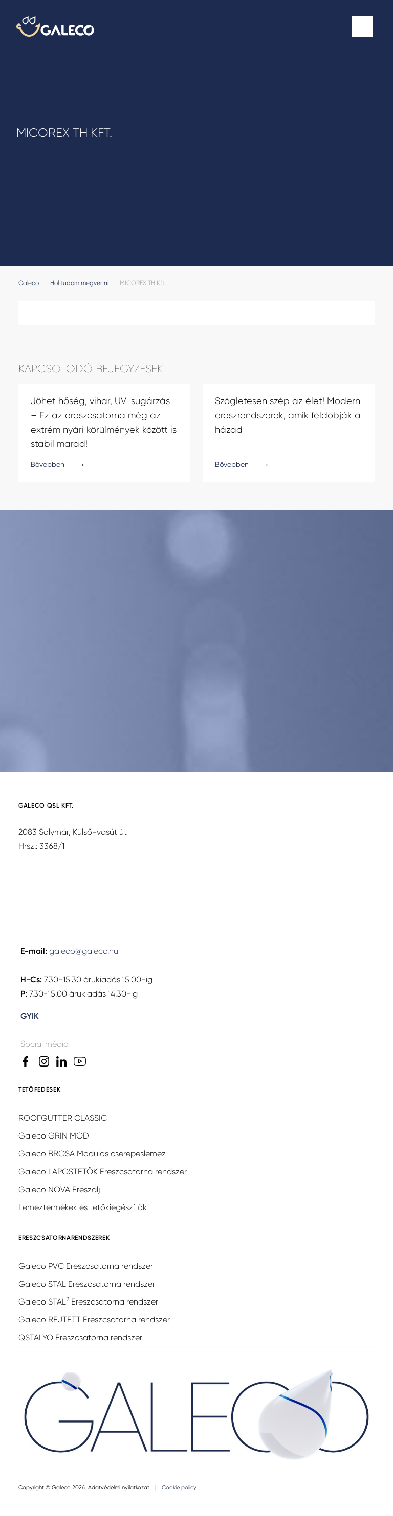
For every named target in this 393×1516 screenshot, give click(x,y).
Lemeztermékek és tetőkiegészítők (82, 1207)
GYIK (29, 1016)
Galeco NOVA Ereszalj (59, 1189)
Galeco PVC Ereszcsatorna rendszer (85, 1266)
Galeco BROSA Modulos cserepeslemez (92, 1153)
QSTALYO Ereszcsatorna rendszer (80, 1337)
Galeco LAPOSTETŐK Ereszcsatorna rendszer (102, 1171)
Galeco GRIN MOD (53, 1136)
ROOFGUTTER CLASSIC (62, 1118)
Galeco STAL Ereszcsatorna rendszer (86, 1284)
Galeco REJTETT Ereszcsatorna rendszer (94, 1319)
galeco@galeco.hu (83, 951)
